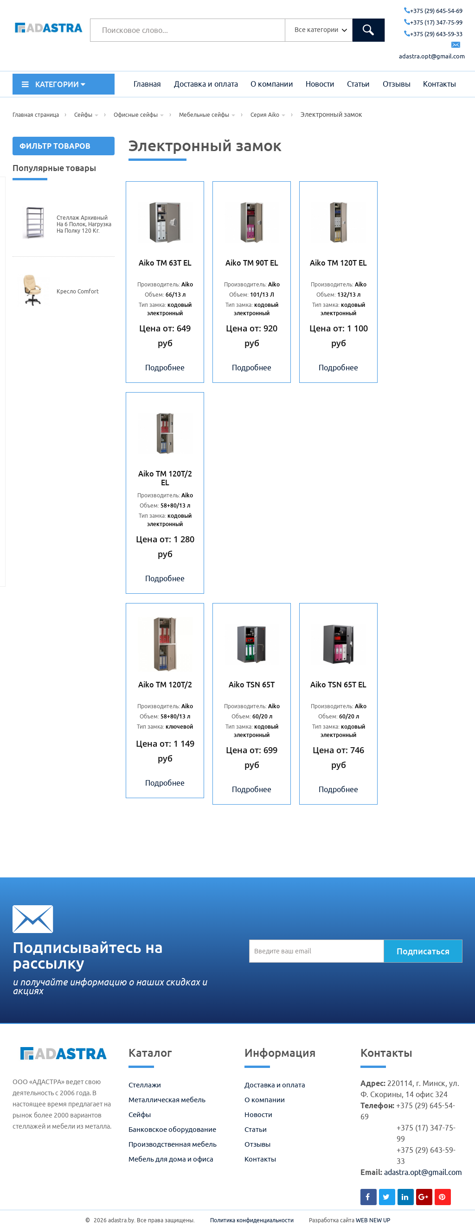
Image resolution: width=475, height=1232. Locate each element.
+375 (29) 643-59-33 (433, 34)
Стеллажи (144, 1085)
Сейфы (139, 1114)
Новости (320, 84)
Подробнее (165, 367)
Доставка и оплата (206, 84)
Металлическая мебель (166, 1100)
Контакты (439, 84)
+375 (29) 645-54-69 (433, 10)
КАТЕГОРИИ (53, 84)
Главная (147, 84)
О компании (271, 84)
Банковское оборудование (172, 1129)
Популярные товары (54, 167)
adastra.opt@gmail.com (423, 1172)
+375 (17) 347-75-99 (433, 22)
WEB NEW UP (373, 1220)
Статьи (358, 84)
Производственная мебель (172, 1144)
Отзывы (397, 84)
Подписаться (423, 951)
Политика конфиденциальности (252, 1220)
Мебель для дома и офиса (170, 1159)
